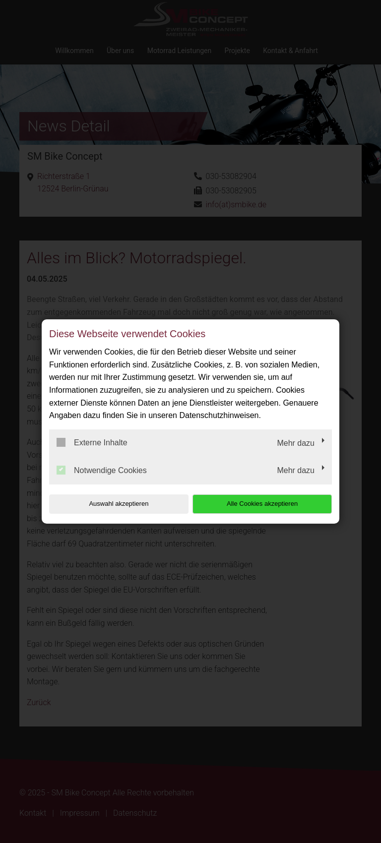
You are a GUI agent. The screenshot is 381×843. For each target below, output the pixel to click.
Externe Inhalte (92, 442)
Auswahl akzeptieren (112, 503)
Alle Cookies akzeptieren (268, 503)
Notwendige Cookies (102, 470)
